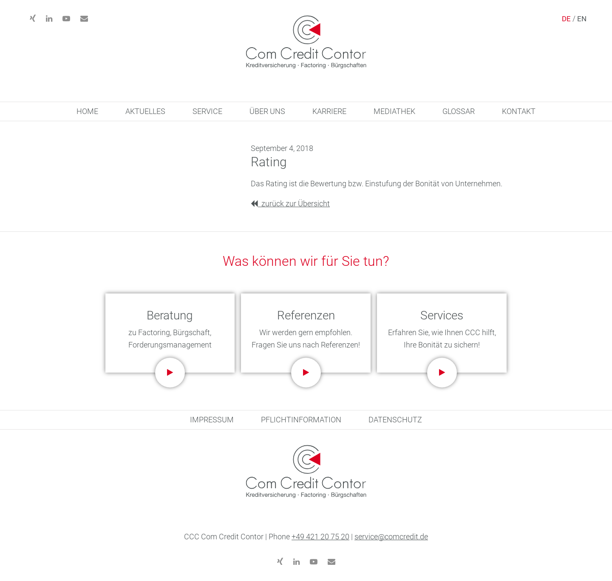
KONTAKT (519, 111)
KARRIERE (329, 111)
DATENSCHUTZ (395, 419)
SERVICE (207, 111)
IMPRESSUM (212, 419)
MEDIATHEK (394, 111)
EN (581, 18)
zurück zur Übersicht (290, 203)
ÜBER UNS (267, 111)
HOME (87, 111)
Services (441, 315)
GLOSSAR (458, 111)
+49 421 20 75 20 (320, 536)
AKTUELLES (145, 111)
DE (566, 18)
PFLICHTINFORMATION (301, 419)
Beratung (170, 315)
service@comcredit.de (391, 536)
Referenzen (306, 315)
